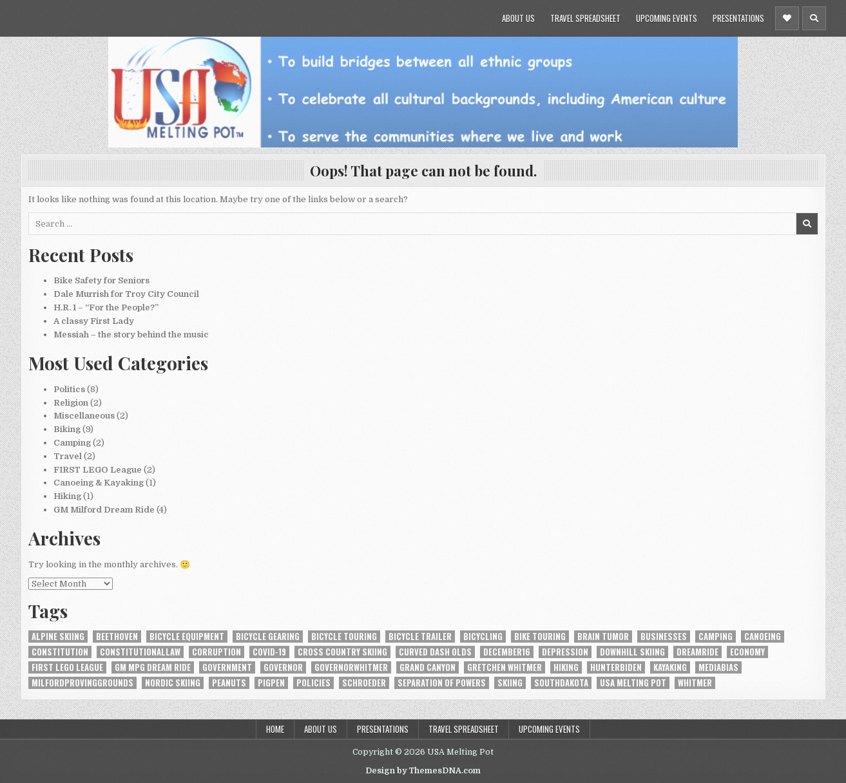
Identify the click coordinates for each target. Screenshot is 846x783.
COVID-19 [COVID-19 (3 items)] (269, 652)
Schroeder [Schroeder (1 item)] (364, 683)
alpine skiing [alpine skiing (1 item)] (58, 636)
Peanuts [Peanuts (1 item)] (229, 683)
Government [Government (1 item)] (227, 667)
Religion (70, 403)
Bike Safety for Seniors (101, 280)
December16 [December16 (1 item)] (506, 652)
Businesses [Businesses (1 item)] (663, 636)
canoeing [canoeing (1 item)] (762, 636)
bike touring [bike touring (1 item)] (540, 636)
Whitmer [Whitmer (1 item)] (695, 683)
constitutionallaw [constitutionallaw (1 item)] (140, 652)
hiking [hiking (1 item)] (566, 667)
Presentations (738, 18)
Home (275, 728)
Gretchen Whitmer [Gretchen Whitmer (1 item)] (504, 667)
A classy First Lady (93, 321)
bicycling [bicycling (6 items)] (483, 636)
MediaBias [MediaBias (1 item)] (718, 667)
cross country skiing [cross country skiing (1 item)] (342, 652)
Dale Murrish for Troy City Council (126, 294)
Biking (67, 429)
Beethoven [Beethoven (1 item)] (117, 636)
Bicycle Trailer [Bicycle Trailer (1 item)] (420, 636)
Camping (72, 443)
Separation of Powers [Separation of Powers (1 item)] (442, 683)
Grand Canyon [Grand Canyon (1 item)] (427, 667)
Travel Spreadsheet (585, 18)
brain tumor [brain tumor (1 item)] (603, 636)
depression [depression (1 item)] (565, 652)
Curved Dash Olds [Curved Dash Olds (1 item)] (435, 652)
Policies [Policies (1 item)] (313, 683)
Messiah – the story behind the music (131, 334)
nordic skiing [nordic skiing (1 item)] (172, 683)
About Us (518, 18)
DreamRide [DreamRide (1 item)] (697, 652)
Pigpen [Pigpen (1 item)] (271, 683)
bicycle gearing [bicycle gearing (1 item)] (268, 636)
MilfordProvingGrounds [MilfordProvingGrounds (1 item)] (82, 683)
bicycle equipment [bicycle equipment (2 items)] (186, 636)
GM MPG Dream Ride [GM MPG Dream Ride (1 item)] (153, 667)
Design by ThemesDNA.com (423, 770)
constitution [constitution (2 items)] (60, 652)
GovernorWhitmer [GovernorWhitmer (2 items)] (351, 667)
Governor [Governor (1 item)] (283, 667)
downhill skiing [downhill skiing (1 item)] (632, 652)
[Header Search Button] (814, 18)
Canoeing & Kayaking (98, 482)
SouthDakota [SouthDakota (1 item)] (561, 683)
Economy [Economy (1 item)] (747, 652)
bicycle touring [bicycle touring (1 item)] (344, 636)
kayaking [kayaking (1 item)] (670, 667)
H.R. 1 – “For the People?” (106, 307)
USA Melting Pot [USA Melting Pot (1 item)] (633, 683)
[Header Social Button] (787, 18)
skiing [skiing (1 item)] (510, 683)
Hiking (67, 496)
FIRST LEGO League (97, 470)
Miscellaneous (84, 415)
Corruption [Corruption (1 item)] (216, 652)
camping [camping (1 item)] (715, 636)
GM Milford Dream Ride (104, 509)
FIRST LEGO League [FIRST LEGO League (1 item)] (67, 667)
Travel (67, 456)
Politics (69, 389)
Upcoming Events (666, 18)
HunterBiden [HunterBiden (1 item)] (616, 667)
